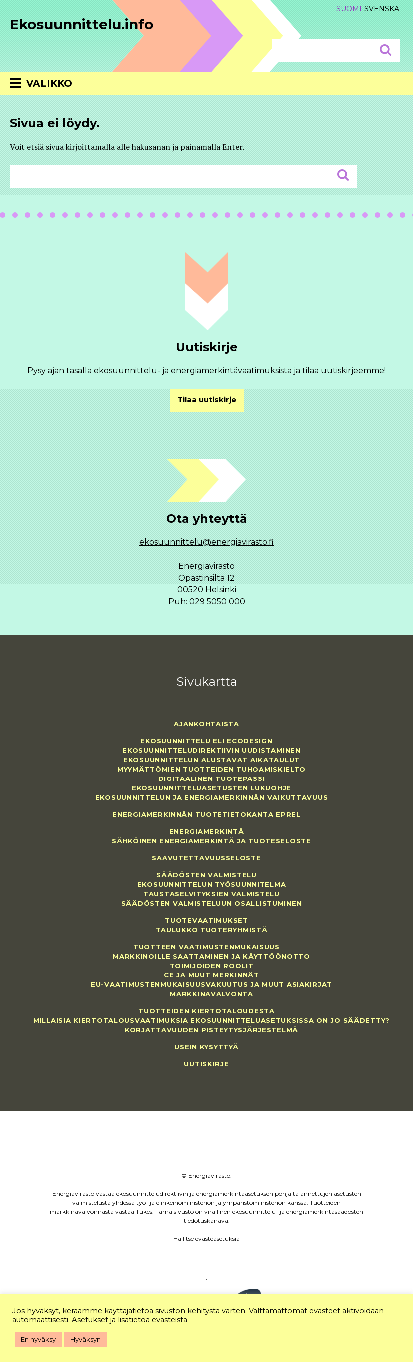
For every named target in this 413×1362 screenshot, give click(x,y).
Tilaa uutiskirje (206, 399)
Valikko (49, 83)
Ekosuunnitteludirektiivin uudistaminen (211, 750)
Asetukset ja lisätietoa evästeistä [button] (129, 1319)
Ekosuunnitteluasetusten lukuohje (211, 788)
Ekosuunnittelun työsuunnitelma (211, 884)
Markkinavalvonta (211, 994)
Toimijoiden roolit (212, 966)
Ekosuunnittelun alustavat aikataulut (211, 760)
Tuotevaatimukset (206, 920)
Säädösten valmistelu (206, 875)
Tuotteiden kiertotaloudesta (206, 1011)
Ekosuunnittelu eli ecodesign (206, 741)
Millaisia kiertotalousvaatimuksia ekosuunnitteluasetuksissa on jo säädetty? (211, 1020)
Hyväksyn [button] (85, 1339)
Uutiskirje (206, 1064)
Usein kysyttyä (206, 1047)
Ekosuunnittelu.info (81, 24)
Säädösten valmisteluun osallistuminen (211, 903)
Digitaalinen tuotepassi (211, 778)
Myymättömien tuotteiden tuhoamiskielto (211, 769)
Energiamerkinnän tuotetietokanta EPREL (206, 814)
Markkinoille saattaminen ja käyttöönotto (211, 956)
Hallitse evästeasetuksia (206, 1238)
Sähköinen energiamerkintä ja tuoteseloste (211, 841)
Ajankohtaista (206, 724)
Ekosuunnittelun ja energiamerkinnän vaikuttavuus (211, 797)
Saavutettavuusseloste (206, 858)
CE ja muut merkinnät (211, 975)
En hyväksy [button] (38, 1339)
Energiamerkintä (206, 831)
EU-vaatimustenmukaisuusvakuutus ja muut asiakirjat (211, 984)
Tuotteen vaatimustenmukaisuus (206, 947)
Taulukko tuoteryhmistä (212, 930)
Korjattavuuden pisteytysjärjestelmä (211, 1030)
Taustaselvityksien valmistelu (211, 894)
